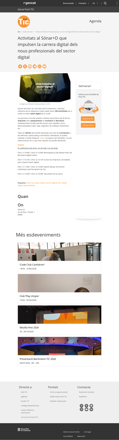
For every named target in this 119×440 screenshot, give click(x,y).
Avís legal (87, 432)
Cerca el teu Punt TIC (29, 417)
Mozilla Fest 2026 (29, 327)
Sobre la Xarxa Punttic (71, 432)
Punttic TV (25, 401)
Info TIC (24, 392)
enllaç (41, 138)
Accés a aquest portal (59, 392)
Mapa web (81, 436)
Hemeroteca (88, 125)
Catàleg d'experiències (30, 405)
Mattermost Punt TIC (58, 396)
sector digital (51, 183)
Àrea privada (68, 3)
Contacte (82, 3)
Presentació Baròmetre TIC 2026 (38, 359)
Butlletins (83, 396)
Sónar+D (30, 183)
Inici (19, 32)
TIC (59, 183)
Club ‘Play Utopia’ (29, 296)
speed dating (29, 185)
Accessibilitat (68, 436)
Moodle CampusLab (58, 401)
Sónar (36, 183)
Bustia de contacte (86, 392)
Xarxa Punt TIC (26, 9)
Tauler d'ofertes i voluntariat (28, 411)
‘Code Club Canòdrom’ (32, 264)
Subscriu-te (87, 118)
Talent (42, 183)
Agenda (24, 396)
